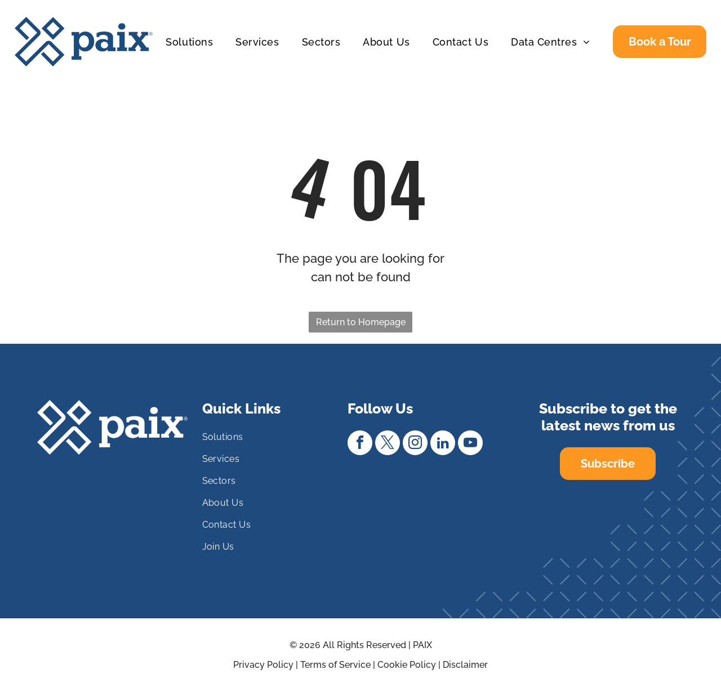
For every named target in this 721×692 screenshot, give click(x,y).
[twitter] (387, 444)
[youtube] (470, 444)
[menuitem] (189, 42)
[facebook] (360, 444)
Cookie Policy (406, 664)
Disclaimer (465, 664)
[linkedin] (442, 444)
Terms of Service (335, 664)
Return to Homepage (361, 322)
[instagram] (415, 444)
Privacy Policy (263, 664)
